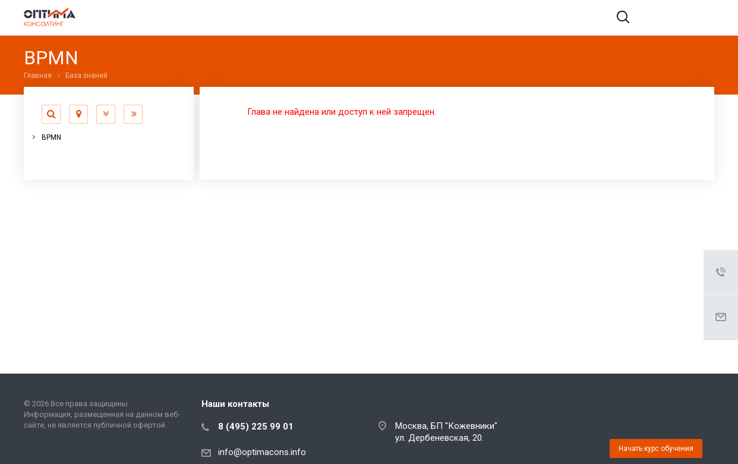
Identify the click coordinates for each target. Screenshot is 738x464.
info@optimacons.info (262, 452)
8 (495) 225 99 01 (256, 426)
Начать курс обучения (656, 448)
